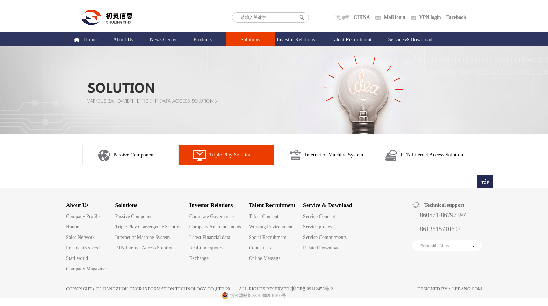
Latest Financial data (209, 237)
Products (203, 39)
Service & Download (410, 39)
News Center (163, 39)
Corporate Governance (211, 216)
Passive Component (134, 155)
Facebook (456, 17)
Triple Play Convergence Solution (148, 227)
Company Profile (83, 216)
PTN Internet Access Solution (432, 155)
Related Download (321, 247)
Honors (73, 227)
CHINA (362, 17)
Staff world (77, 258)
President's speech (84, 247)
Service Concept (319, 216)
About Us (123, 39)
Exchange (199, 258)
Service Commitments (325, 237)
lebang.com (467, 288)
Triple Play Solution (230, 155)
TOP (485, 183)
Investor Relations (296, 39)
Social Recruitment (268, 237)
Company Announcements (215, 227)
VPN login (430, 17)
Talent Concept (264, 216)
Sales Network (80, 237)
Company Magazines (87, 268)
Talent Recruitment (351, 39)
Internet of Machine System (334, 155)
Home (90, 39)
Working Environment (271, 227)
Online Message (265, 258)
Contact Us (260, 247)
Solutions (250, 39)
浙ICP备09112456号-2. (312, 288)
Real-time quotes (206, 247)
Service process (318, 227)
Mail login (394, 17)
